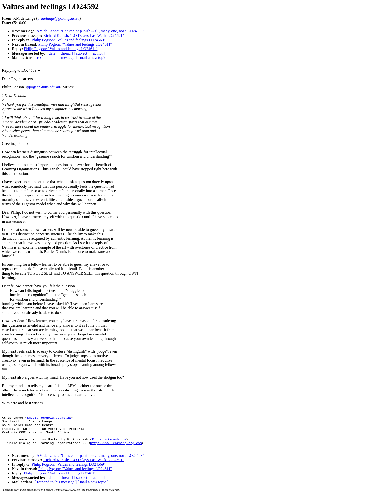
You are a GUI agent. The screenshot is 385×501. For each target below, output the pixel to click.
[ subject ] (82, 53)
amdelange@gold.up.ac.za (49, 419)
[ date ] (51, 53)
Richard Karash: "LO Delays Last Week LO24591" (83, 35)
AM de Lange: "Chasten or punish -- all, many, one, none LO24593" (90, 31)
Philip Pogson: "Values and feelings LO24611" (75, 44)
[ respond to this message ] (56, 58)
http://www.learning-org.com (116, 448)
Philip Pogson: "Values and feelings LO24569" (69, 40)
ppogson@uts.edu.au (43, 87)
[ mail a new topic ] (93, 58)
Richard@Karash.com (109, 444)
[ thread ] (65, 53)
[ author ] (98, 53)
